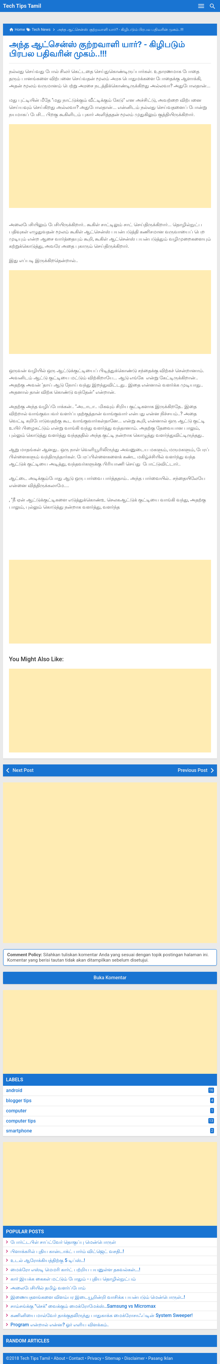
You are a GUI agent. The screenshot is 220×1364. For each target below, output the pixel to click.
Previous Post (192, 770)
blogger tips (18, 1100)
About (59, 1358)
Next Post (23, 770)
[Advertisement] (110, 166)
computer (16, 1111)
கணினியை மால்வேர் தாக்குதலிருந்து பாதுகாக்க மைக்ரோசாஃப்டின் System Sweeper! (101, 1315)
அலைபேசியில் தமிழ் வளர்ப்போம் (48, 1288)
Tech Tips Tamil (22, 6)
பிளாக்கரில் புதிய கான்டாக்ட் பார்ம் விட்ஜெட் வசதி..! (67, 1251)
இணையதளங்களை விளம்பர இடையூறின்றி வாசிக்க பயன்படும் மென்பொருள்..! (97, 1297)
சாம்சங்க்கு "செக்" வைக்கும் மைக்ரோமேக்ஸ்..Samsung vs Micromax (83, 1306)
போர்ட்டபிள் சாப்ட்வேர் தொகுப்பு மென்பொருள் (63, 1242)
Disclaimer (134, 1358)
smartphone (19, 1131)
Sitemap (113, 1358)
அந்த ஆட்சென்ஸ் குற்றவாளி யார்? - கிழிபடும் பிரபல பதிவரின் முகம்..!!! (97, 49)
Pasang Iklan (160, 1358)
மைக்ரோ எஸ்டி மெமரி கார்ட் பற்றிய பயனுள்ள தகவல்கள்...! (75, 1269)
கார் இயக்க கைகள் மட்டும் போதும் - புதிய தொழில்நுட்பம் (73, 1279)
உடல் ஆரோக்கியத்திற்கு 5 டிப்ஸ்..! (47, 1260)
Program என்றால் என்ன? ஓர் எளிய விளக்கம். (59, 1324)
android (14, 1090)
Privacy (94, 1358)
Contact (76, 1358)
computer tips (21, 1121)
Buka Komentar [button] (110, 977)
